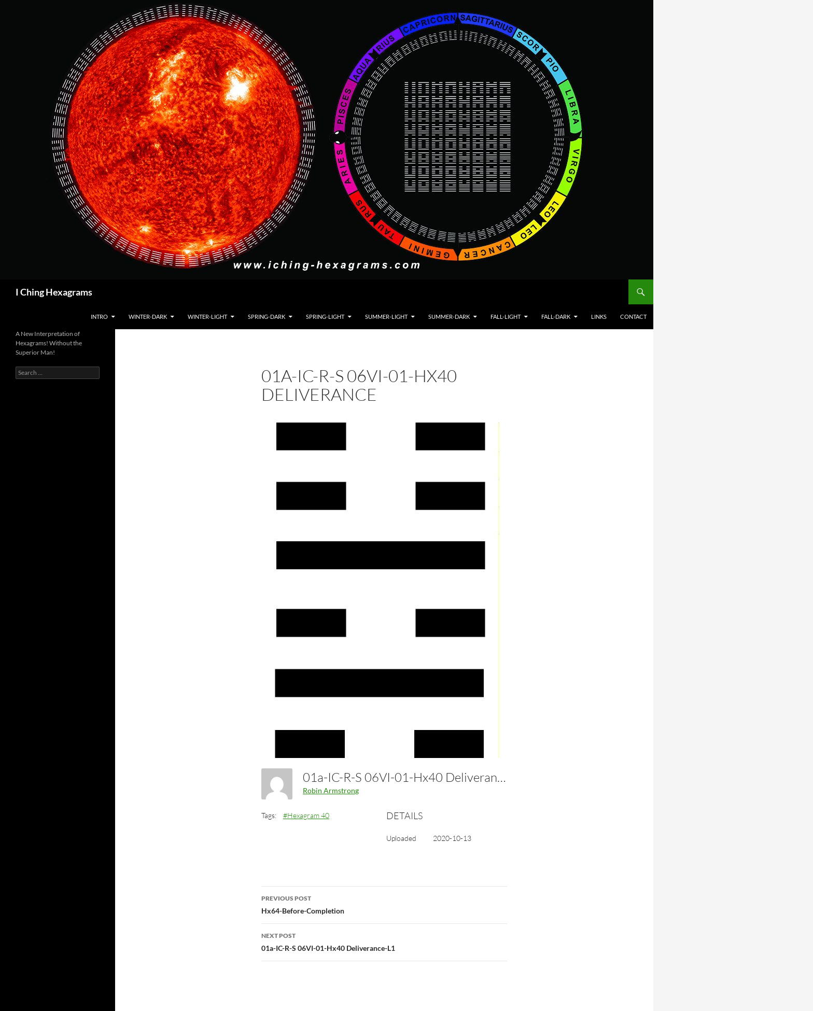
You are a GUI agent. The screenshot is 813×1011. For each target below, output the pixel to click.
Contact (633, 316)
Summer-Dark (449, 316)
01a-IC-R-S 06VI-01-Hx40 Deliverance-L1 (384, 941)
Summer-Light (386, 316)
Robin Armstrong (331, 790)
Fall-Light (505, 316)
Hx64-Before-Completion (384, 903)
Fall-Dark (555, 316)
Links (599, 316)
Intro (99, 316)
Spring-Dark (266, 316)
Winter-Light (207, 316)
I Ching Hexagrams (54, 292)
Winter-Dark (148, 316)
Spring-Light (325, 316)
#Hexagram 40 (306, 815)
